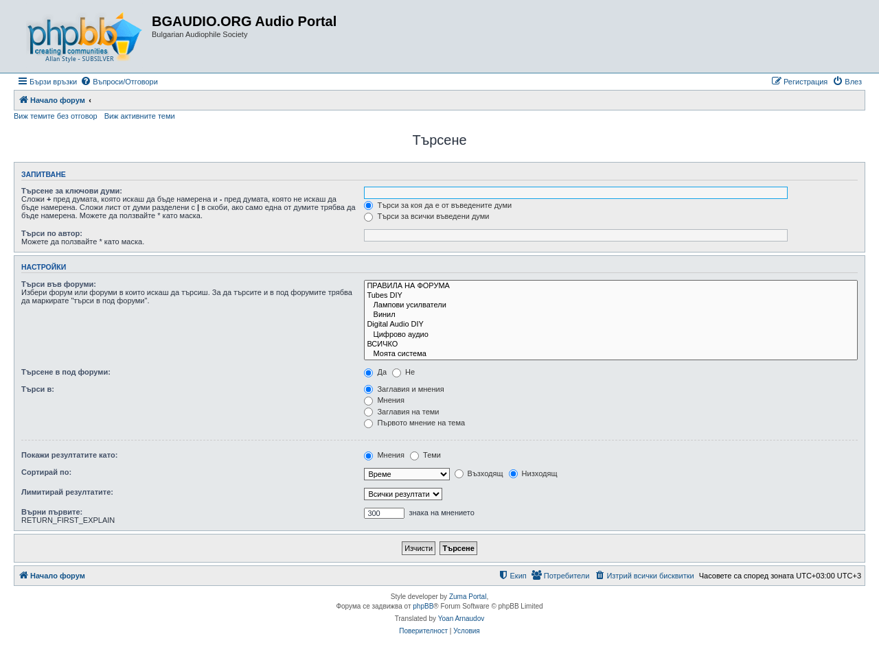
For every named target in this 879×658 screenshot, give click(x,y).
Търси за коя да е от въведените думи (438, 205)
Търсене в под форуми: (66, 372)
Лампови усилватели (610, 305)
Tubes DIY (610, 296)
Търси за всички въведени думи (426, 216)
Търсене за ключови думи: (71, 191)
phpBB (423, 606)
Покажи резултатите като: (69, 455)
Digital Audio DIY (610, 324)
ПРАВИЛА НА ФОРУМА (610, 286)
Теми (425, 455)
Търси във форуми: (58, 284)
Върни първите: (51, 512)
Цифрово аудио (610, 335)
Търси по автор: (51, 233)
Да (375, 372)
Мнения (384, 400)
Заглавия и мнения (404, 389)
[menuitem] (119, 81)
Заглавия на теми (401, 412)
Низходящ (533, 473)
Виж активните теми (139, 116)
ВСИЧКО (610, 344)
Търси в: (37, 389)
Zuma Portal (467, 596)
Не (403, 372)
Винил (610, 315)
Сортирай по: (46, 472)
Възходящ (479, 473)
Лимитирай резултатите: (67, 492)
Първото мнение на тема (414, 423)
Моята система (610, 354)
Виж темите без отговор (56, 116)
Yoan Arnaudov (461, 618)
